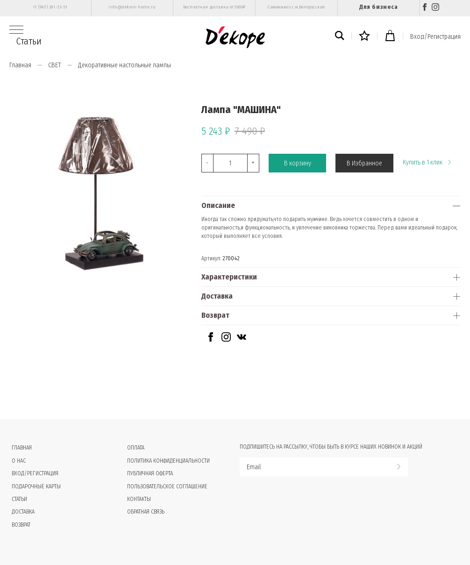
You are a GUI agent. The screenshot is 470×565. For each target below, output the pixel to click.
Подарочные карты (36, 486)
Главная (20, 65)
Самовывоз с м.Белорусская (296, 7)
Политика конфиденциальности (168, 461)
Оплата (135, 447)
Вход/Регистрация (435, 37)
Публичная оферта (150, 473)
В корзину (297, 163)
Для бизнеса (378, 6)
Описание (218, 205)
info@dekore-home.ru (132, 7)
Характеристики (229, 276)
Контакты (139, 499)
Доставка (217, 296)
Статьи (29, 41)
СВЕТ (54, 65)
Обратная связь (145, 511)
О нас (19, 461)
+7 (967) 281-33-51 (50, 7)
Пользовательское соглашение (167, 486)
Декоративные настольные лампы (124, 65)
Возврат (215, 315)
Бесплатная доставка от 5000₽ (214, 7)
